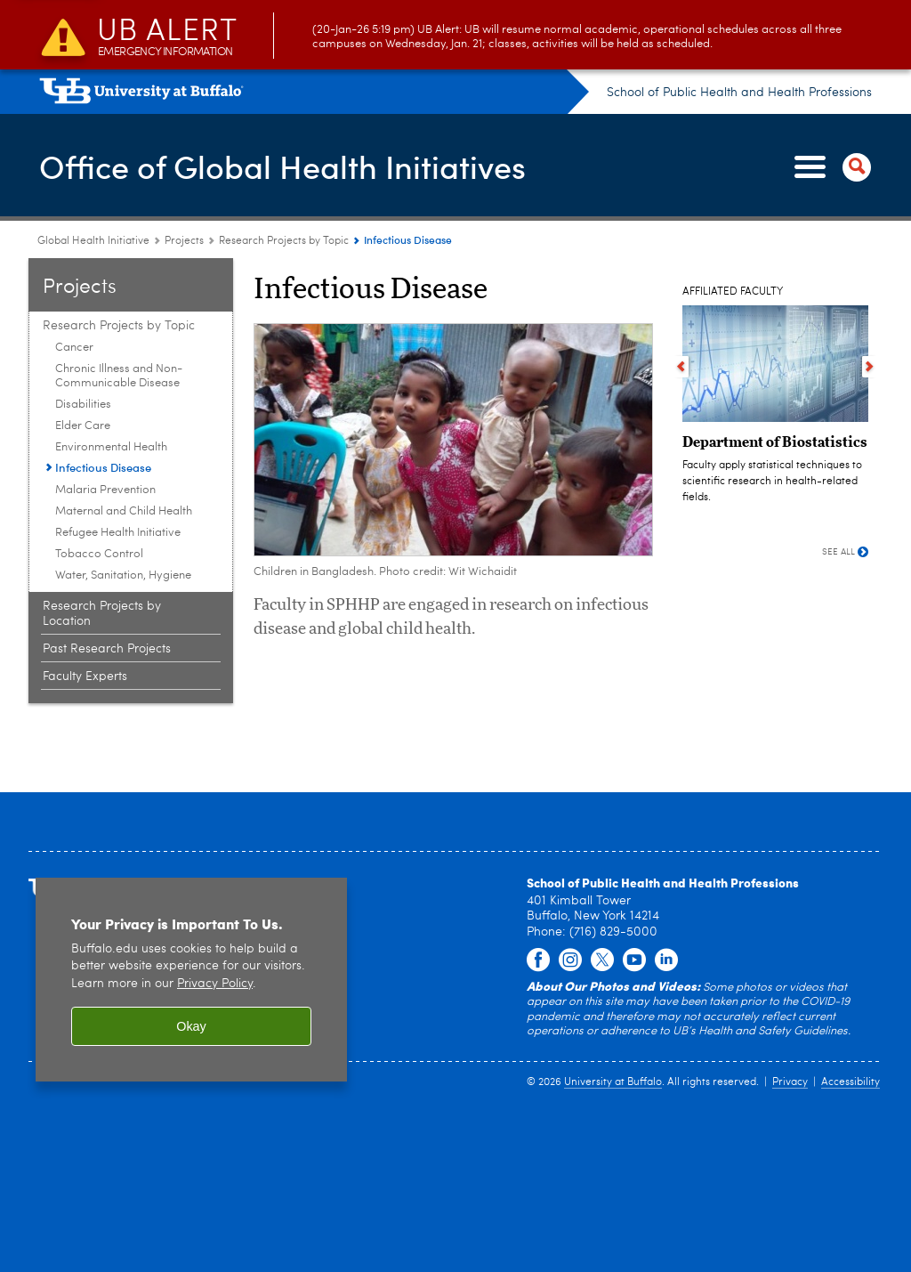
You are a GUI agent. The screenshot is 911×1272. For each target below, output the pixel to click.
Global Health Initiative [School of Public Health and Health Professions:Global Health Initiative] (93, 241)
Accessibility (850, 1082)
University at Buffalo (613, 1082)
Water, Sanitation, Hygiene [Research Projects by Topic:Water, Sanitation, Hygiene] (123, 575)
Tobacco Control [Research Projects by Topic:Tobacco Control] (99, 554)
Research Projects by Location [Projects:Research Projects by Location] (102, 614)
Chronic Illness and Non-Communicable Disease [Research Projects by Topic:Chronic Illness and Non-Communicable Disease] (118, 376)
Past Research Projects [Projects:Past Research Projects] (107, 649)
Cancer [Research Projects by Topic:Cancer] (74, 347)
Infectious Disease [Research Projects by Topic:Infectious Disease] (103, 467)
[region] (191, 980)
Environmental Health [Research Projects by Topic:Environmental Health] (111, 447)
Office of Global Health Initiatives (282, 165)
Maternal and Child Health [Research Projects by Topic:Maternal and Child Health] (123, 511)
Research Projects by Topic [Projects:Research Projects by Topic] (284, 241)
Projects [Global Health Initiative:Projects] (184, 241)
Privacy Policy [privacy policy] (215, 984)
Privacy (790, 1082)
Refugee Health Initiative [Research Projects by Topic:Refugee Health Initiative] (118, 533)
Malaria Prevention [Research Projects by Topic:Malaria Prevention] (105, 490)
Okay (191, 1026)
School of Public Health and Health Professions (739, 92)
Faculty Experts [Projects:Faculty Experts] (85, 676)
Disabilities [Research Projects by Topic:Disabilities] (83, 404)
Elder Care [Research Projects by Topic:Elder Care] (82, 426)
